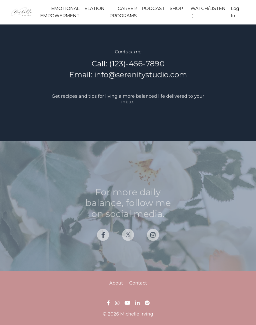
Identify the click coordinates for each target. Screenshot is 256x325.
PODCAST (153, 8)
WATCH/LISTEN (208, 12)
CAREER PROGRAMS (123, 12)
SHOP (176, 8)
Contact (138, 283)
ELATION (94, 8)
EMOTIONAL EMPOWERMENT (60, 12)
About (116, 283)
